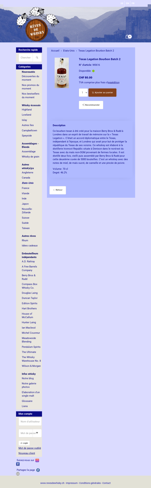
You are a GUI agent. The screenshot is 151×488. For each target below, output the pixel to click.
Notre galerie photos (29, 385)
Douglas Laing (30, 292)
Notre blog (28, 378)
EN (127, 3)
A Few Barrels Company (29, 268)
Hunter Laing (29, 322)
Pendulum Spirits (31, 346)
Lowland (26, 114)
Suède (25, 222)
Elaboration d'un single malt (31, 394)
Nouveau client (27, 453)
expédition (113, 82)
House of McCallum (27, 315)
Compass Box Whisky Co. (29, 286)
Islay (24, 120)
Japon (25, 203)
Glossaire (27, 401)
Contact (106, 483)
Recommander (91, 105)
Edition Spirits (29, 303)
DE (122, 3)
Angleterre (27, 172)
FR (133, 3)
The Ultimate (29, 352)
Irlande (25, 193)
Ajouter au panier (102, 92)
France (25, 188)
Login (24, 443)
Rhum (25, 240)
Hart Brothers (29, 308)
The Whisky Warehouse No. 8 (31, 359)
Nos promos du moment (30, 87)
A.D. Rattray (28, 261)
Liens (25, 406)
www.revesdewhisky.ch (52, 483)
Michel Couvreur (31, 332)
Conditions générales (90, 483)
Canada (26, 177)
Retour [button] (58, 190)
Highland (27, 109)
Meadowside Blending (29, 340)
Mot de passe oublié (30, 448)
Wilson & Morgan (31, 365)
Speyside (27, 135)
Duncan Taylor (30, 298)
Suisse (25, 217)
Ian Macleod (28, 327)
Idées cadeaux (30, 245)
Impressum (72, 483)
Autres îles (28, 125)
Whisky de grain (30, 156)
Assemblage (29, 151)
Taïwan (26, 228)
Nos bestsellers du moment (30, 95)
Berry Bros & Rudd (28, 277)
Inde (24, 198)
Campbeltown (29, 130)
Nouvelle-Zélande (27, 210)
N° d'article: (85, 64)
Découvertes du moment (30, 78)
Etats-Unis (27, 182)
